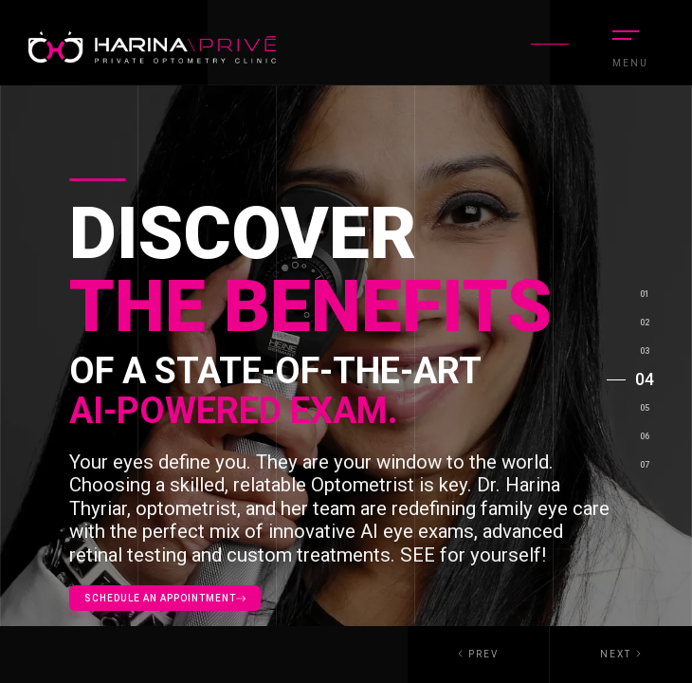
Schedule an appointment (165, 598)
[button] (621, 654)
